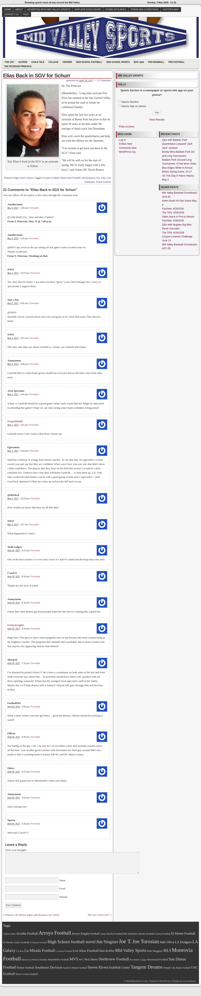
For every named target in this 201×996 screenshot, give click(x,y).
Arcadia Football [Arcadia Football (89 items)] (27, 933)
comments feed (69, 195)
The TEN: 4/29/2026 (173, 212)
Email (62, 888)
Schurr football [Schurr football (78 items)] (25, 967)
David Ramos (88, 177)
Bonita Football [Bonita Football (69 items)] (146, 933)
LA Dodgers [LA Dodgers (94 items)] (183, 942)
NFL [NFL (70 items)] (81, 959)
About (19, 9)
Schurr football (103, 181)
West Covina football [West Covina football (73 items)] (27, 974)
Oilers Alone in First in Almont (178, 216)
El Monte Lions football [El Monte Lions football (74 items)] (16, 942)
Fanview (67, 62)
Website (63, 896)
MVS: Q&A (139, 62)
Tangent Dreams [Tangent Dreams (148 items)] (147, 967)
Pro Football (176, 62)
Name (62, 880)
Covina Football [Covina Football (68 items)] (162, 934)
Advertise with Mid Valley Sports (48, 9)
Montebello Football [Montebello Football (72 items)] (58, 959)
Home (7, 9)
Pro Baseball (156, 62)
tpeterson (70, 80)
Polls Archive (126, 126)
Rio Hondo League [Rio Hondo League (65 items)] (138, 959)
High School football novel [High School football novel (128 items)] (72, 941)
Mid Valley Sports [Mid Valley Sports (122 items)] (130, 950)
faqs (26, 14)
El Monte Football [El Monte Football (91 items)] (183, 933)
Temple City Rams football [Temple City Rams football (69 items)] (176, 967)
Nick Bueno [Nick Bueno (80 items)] (91, 959)
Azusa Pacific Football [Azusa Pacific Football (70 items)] (111, 933)
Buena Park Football (70, 177)
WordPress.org (127, 151)
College (53, 62)
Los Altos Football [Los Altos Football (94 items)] (85, 951)
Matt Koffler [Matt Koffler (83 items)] (106, 950)
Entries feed (125, 143)
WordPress (164, 981)
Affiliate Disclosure (87, 9)
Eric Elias (101, 177)
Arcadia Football (50, 177)
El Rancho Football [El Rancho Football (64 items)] (38, 942)
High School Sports (118, 62)
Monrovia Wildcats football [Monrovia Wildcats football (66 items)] (34, 959)
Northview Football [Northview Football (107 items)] (114, 959)
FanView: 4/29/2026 (173, 208)
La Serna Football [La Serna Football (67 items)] (63, 951)
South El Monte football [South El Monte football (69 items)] (75, 967)
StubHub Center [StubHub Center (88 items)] (119, 967)
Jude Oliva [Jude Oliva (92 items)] (167, 942)
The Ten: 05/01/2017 (99, 914)
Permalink (34, 208)
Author (22, 62)
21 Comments (104, 80)
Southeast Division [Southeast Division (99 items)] (48, 967)
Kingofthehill (15, 421)
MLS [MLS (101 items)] (167, 951)
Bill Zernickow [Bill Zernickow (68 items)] (130, 934)
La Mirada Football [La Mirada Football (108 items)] (39, 950)
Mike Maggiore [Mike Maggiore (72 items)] (155, 951)
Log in (122, 140)
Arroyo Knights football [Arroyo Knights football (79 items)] (85, 933)
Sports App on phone (133, 106)
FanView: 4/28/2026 (173, 220)
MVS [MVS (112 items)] (74, 959)
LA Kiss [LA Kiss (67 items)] (20, 951)
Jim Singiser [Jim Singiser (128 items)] (107, 941)
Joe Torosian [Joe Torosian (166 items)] (145, 941)
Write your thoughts (15, 850)
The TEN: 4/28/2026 (173, 232)
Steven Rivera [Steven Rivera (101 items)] (98, 967)
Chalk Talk (38, 62)
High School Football (89, 62)
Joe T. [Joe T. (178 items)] (125, 941)
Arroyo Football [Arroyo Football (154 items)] (55, 933)
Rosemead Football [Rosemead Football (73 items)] (157, 959)
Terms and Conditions (144, 9)
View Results (157, 119)
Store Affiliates (115, 9)
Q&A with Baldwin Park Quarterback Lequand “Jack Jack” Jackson (177, 144)
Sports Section (130, 101)
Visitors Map (171, 9)
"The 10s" (9, 62)
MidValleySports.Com (137, 981)
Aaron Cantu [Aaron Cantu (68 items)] (9, 934)
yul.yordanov (189, 981)
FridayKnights (15, 625)
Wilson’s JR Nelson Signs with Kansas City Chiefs (32, 914)
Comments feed (127, 148)
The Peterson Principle (18, 66)
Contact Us (11, 14)
